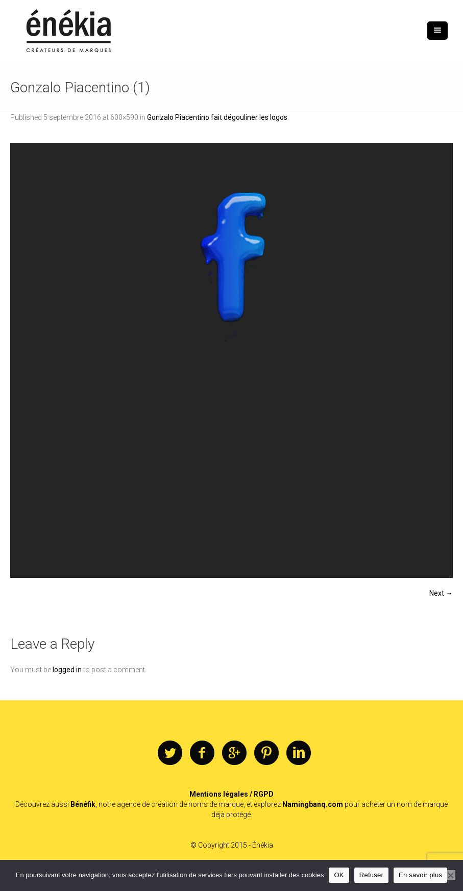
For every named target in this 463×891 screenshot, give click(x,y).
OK (339, 875)
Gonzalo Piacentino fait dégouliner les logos (217, 117)
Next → (441, 593)
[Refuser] (450, 875)
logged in (67, 670)
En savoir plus (420, 875)
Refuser (371, 875)
